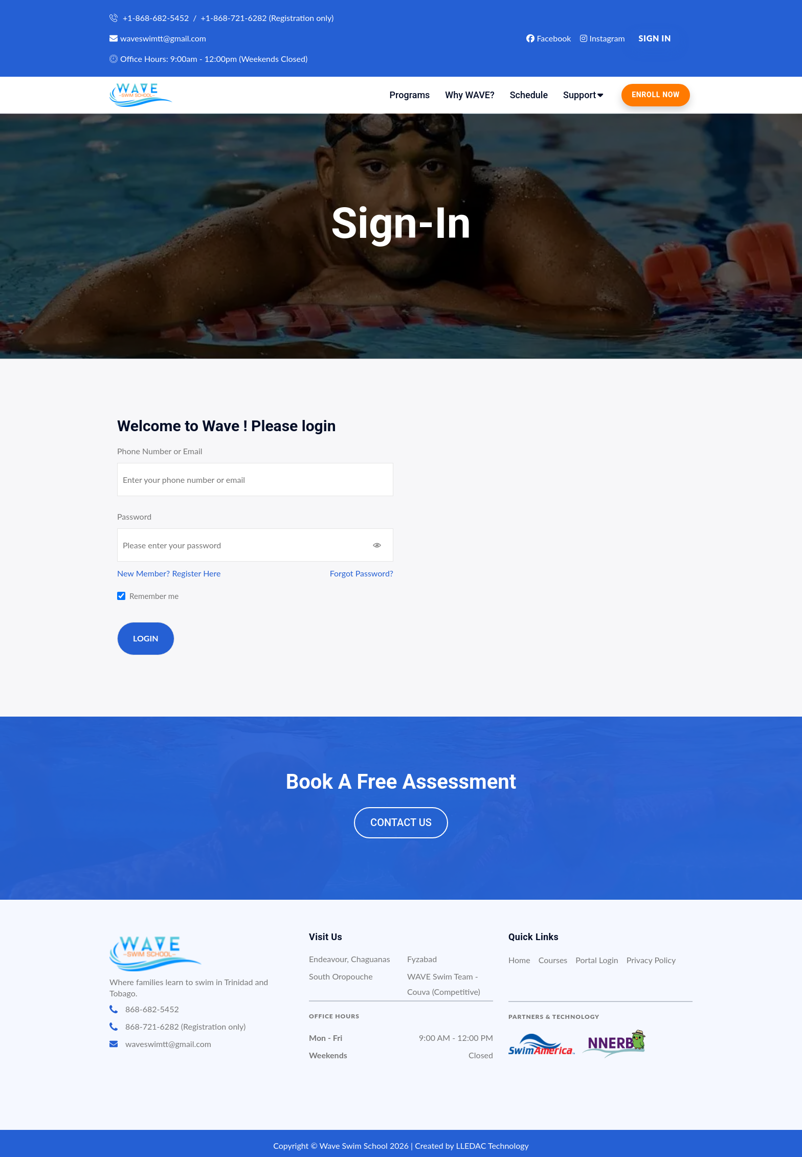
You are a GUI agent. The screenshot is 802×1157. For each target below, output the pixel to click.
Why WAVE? (469, 95)
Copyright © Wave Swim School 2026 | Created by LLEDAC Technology (401, 1145)
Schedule (529, 95)
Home (519, 960)
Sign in (655, 38)
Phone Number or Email (160, 451)
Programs (410, 95)
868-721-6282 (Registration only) (177, 1026)
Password (134, 516)
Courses (553, 960)
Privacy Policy (651, 960)
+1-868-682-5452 (156, 18)
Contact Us (401, 822)
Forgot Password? (361, 573)
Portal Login (596, 960)
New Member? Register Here (169, 573)
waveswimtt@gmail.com (157, 38)
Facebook (548, 38)
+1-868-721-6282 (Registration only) (267, 18)
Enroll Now (656, 95)
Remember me (154, 595)
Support (579, 95)
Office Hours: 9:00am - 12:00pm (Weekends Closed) (208, 58)
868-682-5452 (144, 1009)
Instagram (602, 38)
